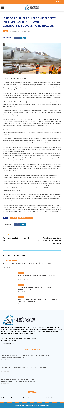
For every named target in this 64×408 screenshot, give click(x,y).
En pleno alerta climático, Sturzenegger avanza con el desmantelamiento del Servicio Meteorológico (21, 380)
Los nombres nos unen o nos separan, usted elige (36, 275)
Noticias (6, 31)
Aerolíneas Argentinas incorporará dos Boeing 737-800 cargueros (48, 240)
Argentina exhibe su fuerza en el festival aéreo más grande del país (27, 263)
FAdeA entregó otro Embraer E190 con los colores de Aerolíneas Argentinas (38, 300)
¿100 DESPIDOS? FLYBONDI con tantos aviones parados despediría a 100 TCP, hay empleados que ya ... (25, 356)
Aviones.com (28, 405)
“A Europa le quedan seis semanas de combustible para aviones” (24, 367)
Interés (9, 260)
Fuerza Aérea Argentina (25, 217)
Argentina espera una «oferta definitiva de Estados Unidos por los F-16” (37, 288)
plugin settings (55, 397)
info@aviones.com (8, 343)
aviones (14, 217)
